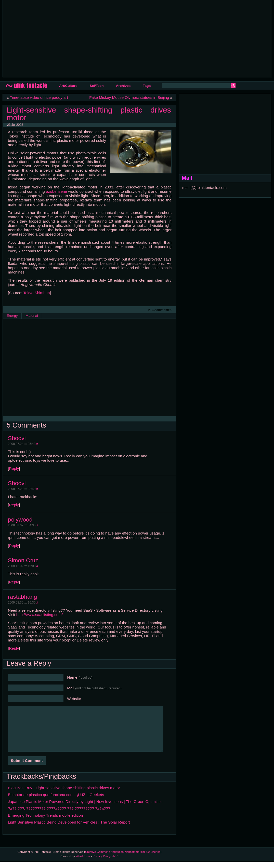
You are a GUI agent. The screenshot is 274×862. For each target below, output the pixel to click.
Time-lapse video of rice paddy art (39, 97)
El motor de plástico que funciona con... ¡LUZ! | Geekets (56, 794)
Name (80, 677)
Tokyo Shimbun (36, 293)
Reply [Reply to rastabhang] (14, 648)
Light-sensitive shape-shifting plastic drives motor (89, 113)
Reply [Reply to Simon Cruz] (14, 582)
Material (31, 316)
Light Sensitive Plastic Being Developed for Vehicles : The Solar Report (69, 822)
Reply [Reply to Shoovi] (14, 468)
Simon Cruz (23, 560)
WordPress (83, 856)
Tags (147, 86)
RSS (116, 856)
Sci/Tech (96, 86)
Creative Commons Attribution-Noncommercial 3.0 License (123, 851)
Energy (12, 316)
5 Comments (160, 310)
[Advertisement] (96, 38)
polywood (20, 519)
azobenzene (56, 191)
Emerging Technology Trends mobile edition (45, 815)
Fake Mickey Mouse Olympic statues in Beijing (129, 97)
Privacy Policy (102, 856)
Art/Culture (68, 86)
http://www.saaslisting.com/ (39, 614)
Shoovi (17, 438)
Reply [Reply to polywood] (14, 545)
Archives (123, 86)
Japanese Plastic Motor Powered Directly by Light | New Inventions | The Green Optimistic (85, 801)
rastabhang (22, 596)
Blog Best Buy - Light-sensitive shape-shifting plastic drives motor (64, 788)
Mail (94, 688)
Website (74, 698)
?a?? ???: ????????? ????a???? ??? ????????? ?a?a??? (59, 808)
